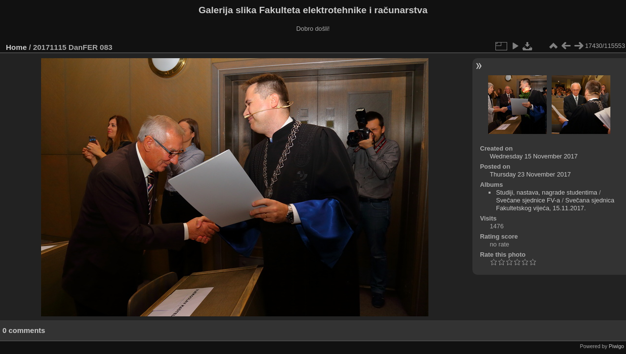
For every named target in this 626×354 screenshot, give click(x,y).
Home (16, 47)
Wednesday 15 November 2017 (534, 156)
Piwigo (616, 346)
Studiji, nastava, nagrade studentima (546, 192)
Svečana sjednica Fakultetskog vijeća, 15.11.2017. (555, 204)
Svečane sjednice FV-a (528, 200)
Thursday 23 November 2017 (530, 174)
